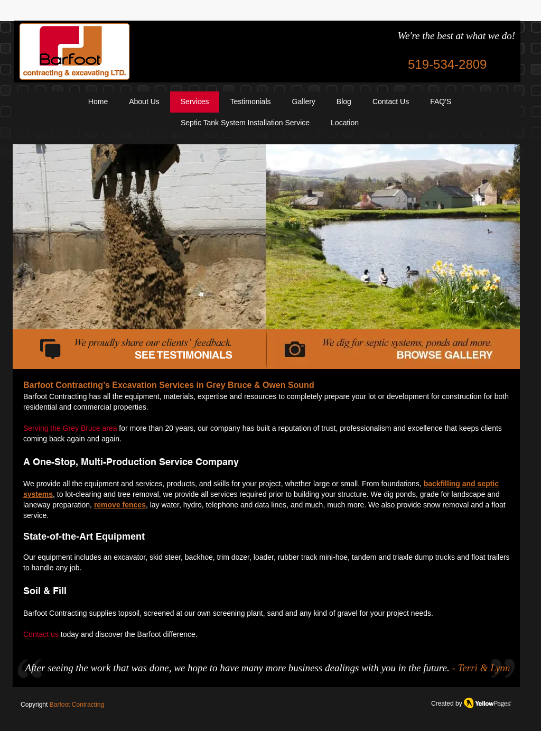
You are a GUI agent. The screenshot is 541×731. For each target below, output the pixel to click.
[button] (344, 123)
